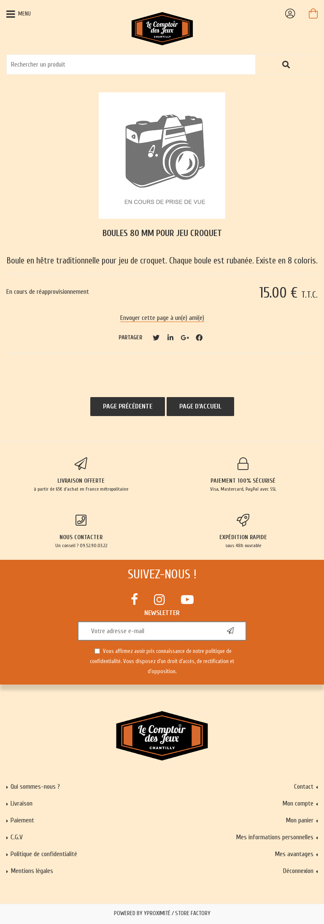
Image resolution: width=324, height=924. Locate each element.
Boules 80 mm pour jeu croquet (162, 233)
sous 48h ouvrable (243, 531)
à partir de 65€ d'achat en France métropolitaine (81, 474)
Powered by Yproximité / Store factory (162, 913)
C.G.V (17, 837)
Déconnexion (298, 871)
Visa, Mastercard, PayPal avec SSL (243, 474)
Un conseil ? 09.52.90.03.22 (81, 531)
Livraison (21, 803)
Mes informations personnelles (274, 837)
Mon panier (299, 820)
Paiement (22, 820)
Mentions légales (32, 871)
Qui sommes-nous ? (35, 786)
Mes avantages (294, 854)
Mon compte (297, 803)
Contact (303, 786)
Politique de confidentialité (44, 854)
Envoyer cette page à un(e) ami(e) (162, 318)
